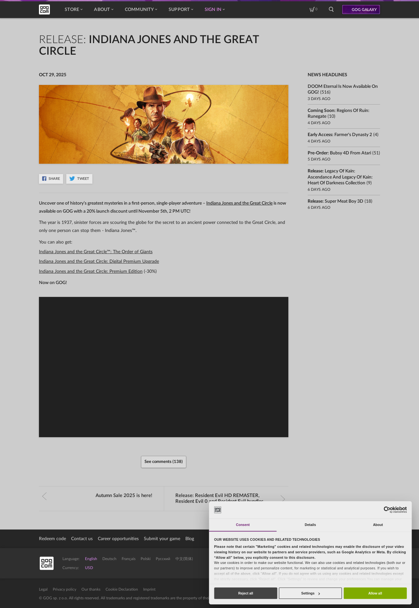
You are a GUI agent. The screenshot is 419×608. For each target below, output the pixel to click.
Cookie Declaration (122, 589)
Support (181, 9)
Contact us (82, 539)
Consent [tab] (242, 525)
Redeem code (52, 539)
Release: (230, 498)
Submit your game (162, 539)
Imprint (149, 589)
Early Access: (340, 135)
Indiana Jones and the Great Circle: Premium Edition (91, 271)
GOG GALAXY (364, 10)
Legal (43, 589)
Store (73, 9)
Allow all (375, 593)
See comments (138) (163, 462)
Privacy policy (64, 589)
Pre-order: (339, 153)
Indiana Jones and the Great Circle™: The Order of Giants (96, 252)
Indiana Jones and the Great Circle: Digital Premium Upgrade (99, 261)
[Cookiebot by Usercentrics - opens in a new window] (387, 509)
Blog (189, 539)
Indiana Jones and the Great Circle (239, 203)
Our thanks (90, 589)
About (103, 9)
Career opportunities (118, 539)
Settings (310, 593)
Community (141, 9)
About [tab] (378, 525)
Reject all (245, 593)
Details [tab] (310, 525)
